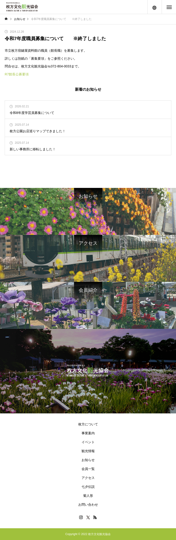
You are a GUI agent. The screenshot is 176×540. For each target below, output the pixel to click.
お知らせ (88, 460)
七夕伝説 (88, 487)
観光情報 (88, 451)
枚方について (88, 424)
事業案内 (88, 433)
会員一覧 (88, 469)
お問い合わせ (88, 504)
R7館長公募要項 (17, 74)
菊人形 (88, 495)
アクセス (88, 478)
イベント (88, 442)
